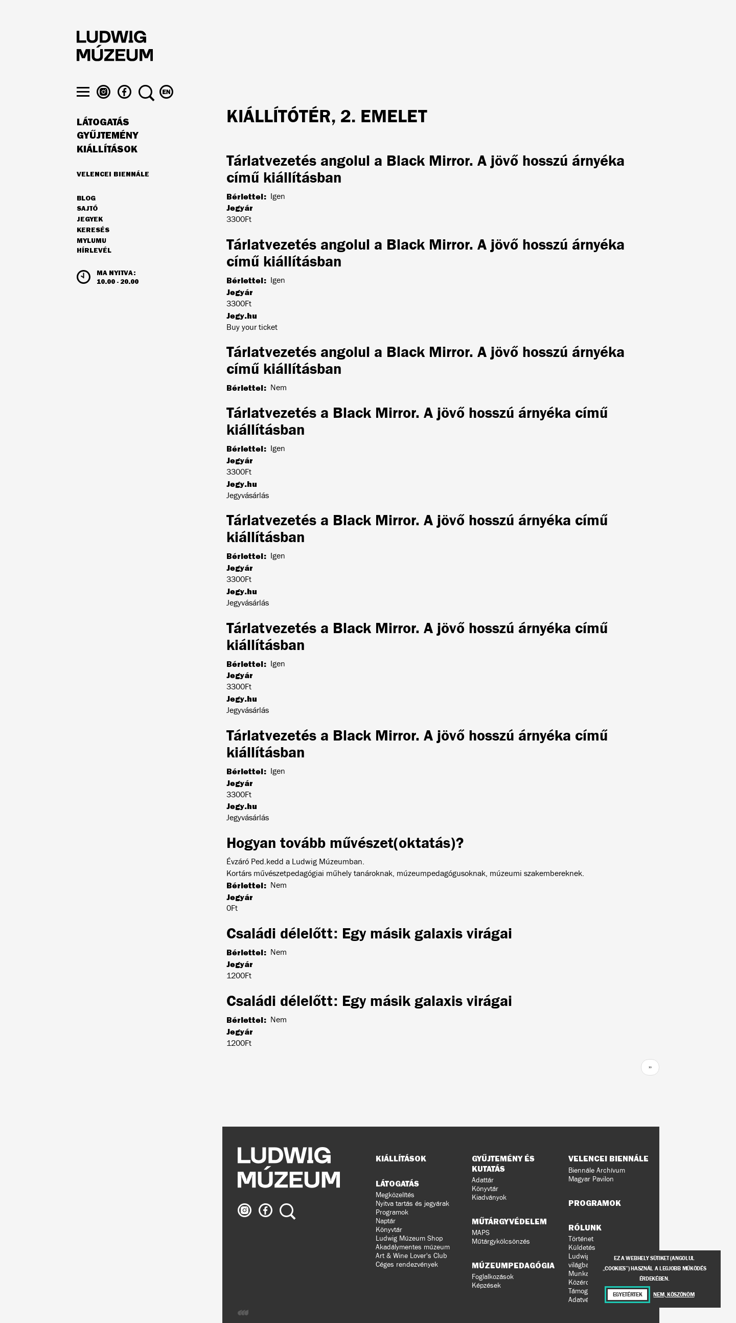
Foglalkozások (493, 1276)
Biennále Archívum (596, 1170)
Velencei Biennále (113, 192)
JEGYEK (90, 237)
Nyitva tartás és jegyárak (412, 1203)
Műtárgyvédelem (509, 1221)
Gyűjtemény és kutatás (503, 1163)
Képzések (486, 1285)
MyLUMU (91, 259)
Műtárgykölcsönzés (501, 1241)
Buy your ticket (252, 327)
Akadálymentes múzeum (413, 1247)
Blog (86, 216)
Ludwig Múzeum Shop (409, 1238)
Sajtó (87, 227)
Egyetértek (627, 1294)
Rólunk (585, 1227)
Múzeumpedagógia (513, 1265)
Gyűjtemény (108, 154)
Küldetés (581, 1247)
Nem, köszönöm (673, 1294)
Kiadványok (489, 1197)
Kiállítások (107, 168)
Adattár (483, 1180)
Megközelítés (395, 1195)
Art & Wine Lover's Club (411, 1255)
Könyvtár (389, 1229)
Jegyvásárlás (247, 495)
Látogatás (103, 141)
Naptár (386, 1221)
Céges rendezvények (407, 1264)
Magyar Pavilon (591, 1179)
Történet (580, 1239)
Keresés (93, 248)
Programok (392, 1212)
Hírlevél (94, 269)
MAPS (481, 1232)
